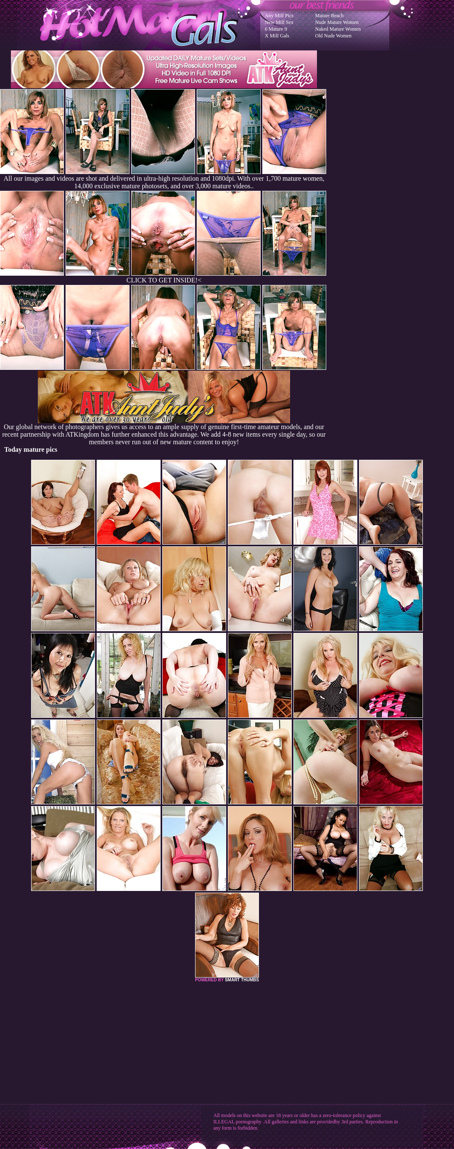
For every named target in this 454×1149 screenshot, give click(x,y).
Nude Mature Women (337, 22)
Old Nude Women (333, 36)
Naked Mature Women (338, 29)
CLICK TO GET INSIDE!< (164, 280)
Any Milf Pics (279, 15)
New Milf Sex (279, 22)
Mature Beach (329, 15)
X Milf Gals (277, 36)
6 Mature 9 (276, 29)
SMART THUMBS (242, 980)
